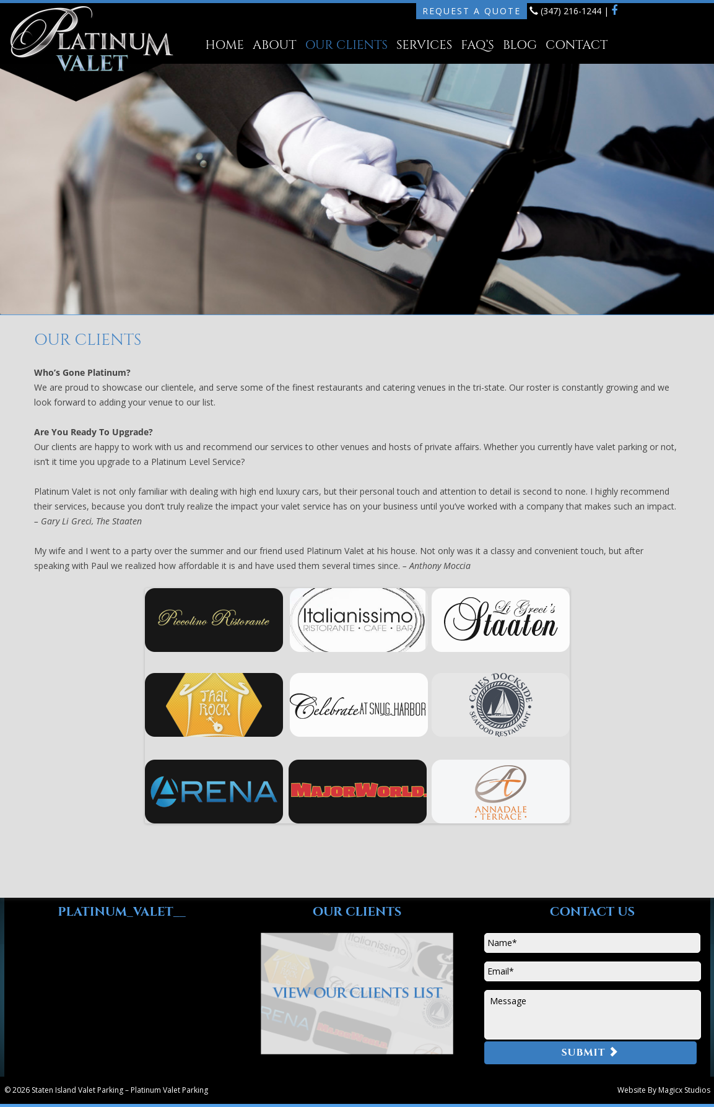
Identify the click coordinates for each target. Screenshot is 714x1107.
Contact (576, 45)
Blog (520, 45)
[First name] (592, 943)
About (275, 45)
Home (225, 45)
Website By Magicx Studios (663, 1090)
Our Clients (346, 45)
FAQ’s (477, 45)
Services (424, 45)
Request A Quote (471, 11)
